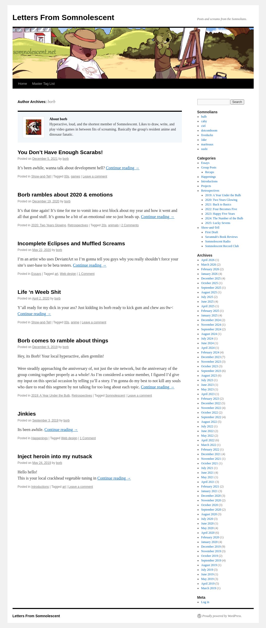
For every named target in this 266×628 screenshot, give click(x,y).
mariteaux (207, 144)
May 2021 (207, 477)
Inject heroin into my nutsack (55, 456)
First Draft (211, 232)
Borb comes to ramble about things (63, 340)
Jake (203, 140)
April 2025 (207, 306)
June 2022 (207, 431)
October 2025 (209, 283)
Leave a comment (95, 176)
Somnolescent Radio (218, 241)
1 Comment (87, 274)
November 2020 (211, 500)
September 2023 (211, 371)
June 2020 (207, 523)
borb (51, 101)
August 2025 (209, 292)
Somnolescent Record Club (222, 246)
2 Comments (130, 225)
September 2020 (211, 509)
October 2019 (209, 556)
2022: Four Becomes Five (221, 209)
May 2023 (207, 389)
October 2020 (209, 505)
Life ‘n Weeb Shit (39, 292)
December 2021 (211, 454)
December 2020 (211, 496)
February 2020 (210, 537)
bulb (203, 116)
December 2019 (211, 546)
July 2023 (207, 380)
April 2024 (207, 348)
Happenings (39, 438)
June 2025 (207, 301)
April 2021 (207, 482)
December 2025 (211, 278)
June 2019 (207, 574)
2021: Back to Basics (218, 204)
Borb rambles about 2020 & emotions (65, 195)
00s (66, 176)
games (75, 176)
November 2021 (211, 459)
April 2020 (207, 533)
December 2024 (211, 320)
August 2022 (209, 422)
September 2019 (211, 560)
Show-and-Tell (41, 176)
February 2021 (210, 486)
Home (22, 84)
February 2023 (210, 398)
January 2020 (209, 542)
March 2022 (208, 445)
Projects (206, 186)
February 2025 (210, 311)
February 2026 (210, 269)
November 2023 (211, 361)
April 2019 (207, 583)
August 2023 (209, 375)
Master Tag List (43, 84)
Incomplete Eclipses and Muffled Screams (71, 243)
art (56, 274)
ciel (203, 126)
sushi (204, 149)
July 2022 (207, 426)
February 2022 (210, 449)
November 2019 (211, 551)
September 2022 (211, 417)
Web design (68, 274)
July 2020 (207, 519)
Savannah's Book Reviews (221, 237)
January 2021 (209, 491)
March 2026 (208, 264)
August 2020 (209, 514)
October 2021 (209, 463)
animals (113, 225)
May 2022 (207, 435)
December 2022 (211, 403)
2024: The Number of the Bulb (224, 218)
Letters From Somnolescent (63, 17)
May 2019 (207, 579)
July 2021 (207, 468)
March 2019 (208, 588)
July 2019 (207, 569)
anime (75, 322)
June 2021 (207, 472)
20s (103, 225)
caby (204, 121)
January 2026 (209, 274)
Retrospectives (78, 225)
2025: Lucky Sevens (217, 223)
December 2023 (211, 357)
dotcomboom (209, 130)
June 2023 (207, 385)
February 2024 (210, 352)
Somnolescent (115, 395)
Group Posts (208, 167)
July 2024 (207, 338)
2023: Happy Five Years (220, 213)
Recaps (209, 172)
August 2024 (209, 334)
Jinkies (27, 414)
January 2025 (209, 315)
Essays (36, 274)
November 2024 (211, 324)
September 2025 (211, 287)
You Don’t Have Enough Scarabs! (60, 152)
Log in (205, 602)
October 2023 (209, 366)
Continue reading (123, 168)
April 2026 (207, 260)
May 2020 (207, 528)
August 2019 (209, 565)
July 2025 (207, 297)
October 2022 (209, 412)
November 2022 (211, 408)
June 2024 (207, 343)
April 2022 (207, 440)
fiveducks (207, 135)
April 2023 (207, 394)
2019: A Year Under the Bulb (50, 395)
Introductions (40, 487)
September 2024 (211, 329)
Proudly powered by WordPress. (222, 616)
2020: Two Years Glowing (48, 225)
